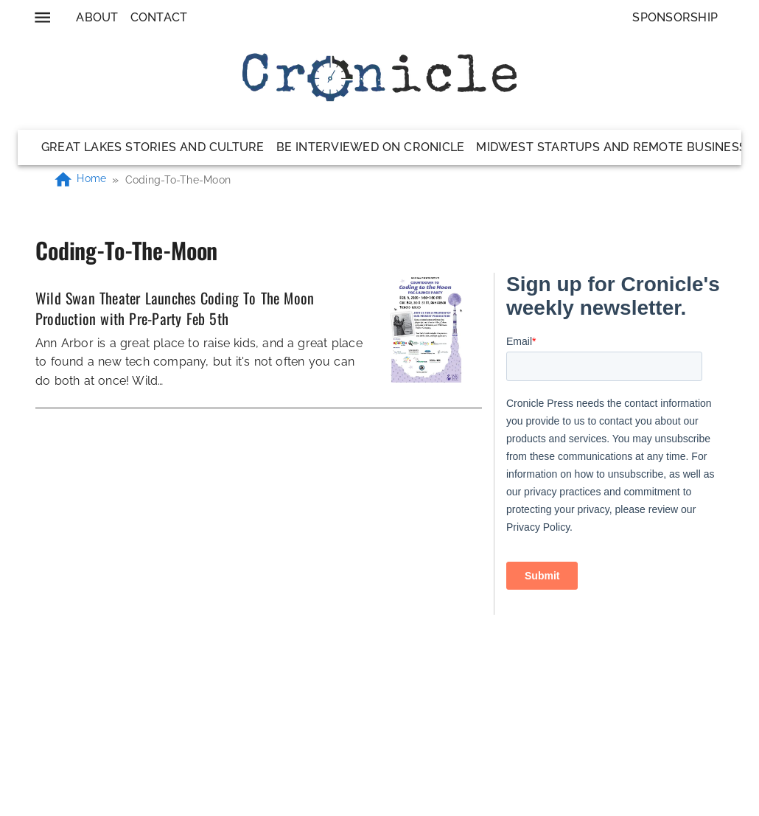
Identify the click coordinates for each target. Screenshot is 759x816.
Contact (159, 17)
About (97, 17)
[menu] (42, 17)
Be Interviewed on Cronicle (370, 147)
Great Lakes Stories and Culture (153, 147)
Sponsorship (675, 17)
